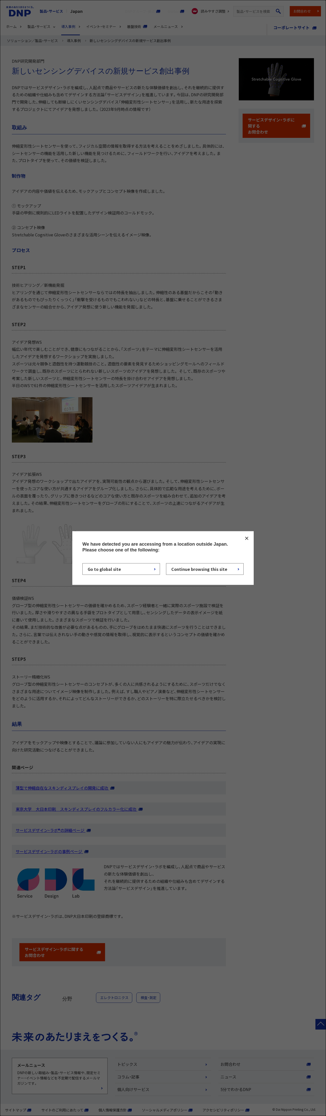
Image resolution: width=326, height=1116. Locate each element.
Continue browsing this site (199, 569)
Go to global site (104, 569)
